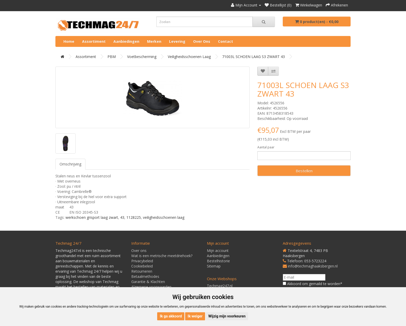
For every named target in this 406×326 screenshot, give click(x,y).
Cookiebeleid (142, 266)
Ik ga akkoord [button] (171, 316)
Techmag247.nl (220, 285)
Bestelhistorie (218, 260)
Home (68, 41)
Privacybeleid (142, 260)
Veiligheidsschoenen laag (189, 56)
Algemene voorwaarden (151, 286)
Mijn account (218, 250)
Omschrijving (70, 164)
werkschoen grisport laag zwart (92, 217)
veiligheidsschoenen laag (163, 217)
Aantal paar (265, 147)
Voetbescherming (141, 56)
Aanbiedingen (126, 41)
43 (122, 217)
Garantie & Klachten (148, 281)
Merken (154, 41)
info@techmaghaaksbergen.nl (313, 266)
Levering (177, 41)
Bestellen (304, 170)
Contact (225, 41)
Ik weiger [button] (195, 316)
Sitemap (214, 266)
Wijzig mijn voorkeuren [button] (227, 316)
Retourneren (141, 271)
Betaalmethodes (145, 276)
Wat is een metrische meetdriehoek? (161, 255)
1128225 (133, 217)
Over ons (201, 41)
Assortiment (94, 41)
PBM (111, 56)
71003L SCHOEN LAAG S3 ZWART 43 (253, 56)
